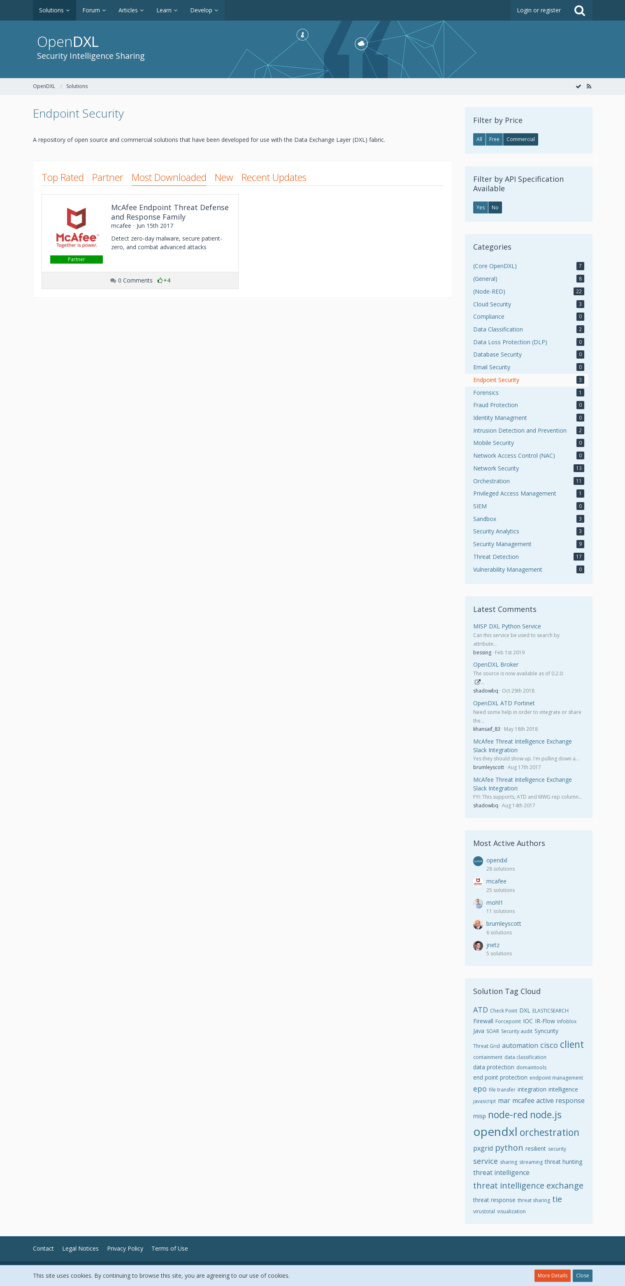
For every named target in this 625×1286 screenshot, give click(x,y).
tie (557, 1199)
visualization (511, 1211)
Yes (480, 207)
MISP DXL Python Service (507, 626)
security (557, 1148)
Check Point (503, 1010)
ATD (480, 1010)
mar (504, 1100)
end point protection (500, 1077)
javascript (484, 1101)
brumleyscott (488, 767)
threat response (494, 1200)
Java (478, 1031)
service (485, 1161)
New (224, 177)
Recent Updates (274, 177)
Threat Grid (486, 1046)
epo (480, 1089)
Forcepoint (508, 1021)
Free (494, 139)
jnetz (493, 945)
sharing (508, 1162)
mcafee (496, 881)
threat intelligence (501, 1172)
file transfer (502, 1089)
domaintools (531, 1067)
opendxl (496, 860)
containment (487, 1057)
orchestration (549, 1132)
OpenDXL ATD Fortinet (504, 703)
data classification (525, 1057)
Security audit (516, 1031)
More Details (552, 1275)
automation (520, 1045)
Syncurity (546, 1031)
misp (479, 1116)
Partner (107, 177)
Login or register (539, 10)
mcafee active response (548, 1100)
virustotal (484, 1211)
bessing (482, 652)
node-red (508, 1114)
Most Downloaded (169, 177)
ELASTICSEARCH (550, 1010)
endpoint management (556, 1077)
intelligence (563, 1089)
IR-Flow (545, 1021)
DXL (524, 1010)
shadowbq (485, 690)
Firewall (483, 1021)
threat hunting (563, 1162)
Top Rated (63, 177)
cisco (549, 1045)
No (495, 207)
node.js (546, 1114)
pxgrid (483, 1148)
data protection (493, 1067)
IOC (528, 1021)
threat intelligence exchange (528, 1185)
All (479, 139)
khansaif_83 (486, 728)
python (509, 1147)
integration (532, 1089)
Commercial (521, 139)
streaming (531, 1162)
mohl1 (494, 902)
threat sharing (534, 1200)
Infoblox (566, 1021)
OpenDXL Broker (495, 664)
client (572, 1044)
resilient (535, 1148)
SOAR (492, 1031)
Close (582, 1275)
